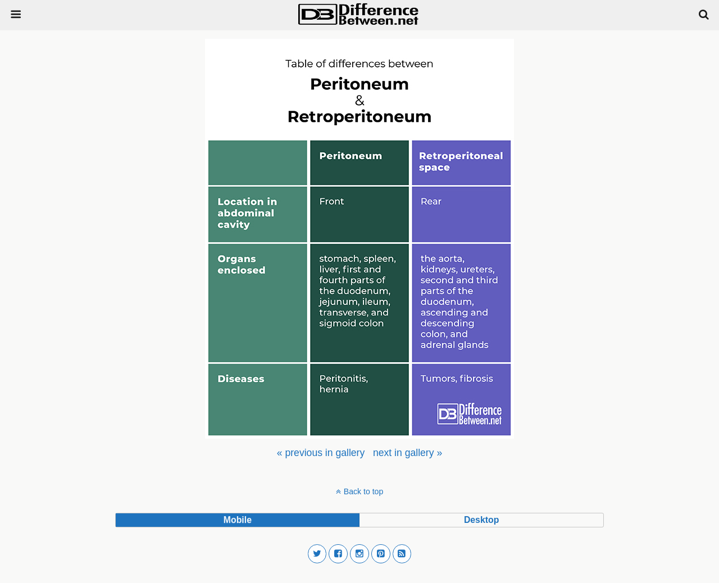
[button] (317, 553)
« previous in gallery (321, 452)
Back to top (363, 491)
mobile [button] (238, 520)
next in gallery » (407, 452)
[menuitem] (321, 452)
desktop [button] (481, 520)
